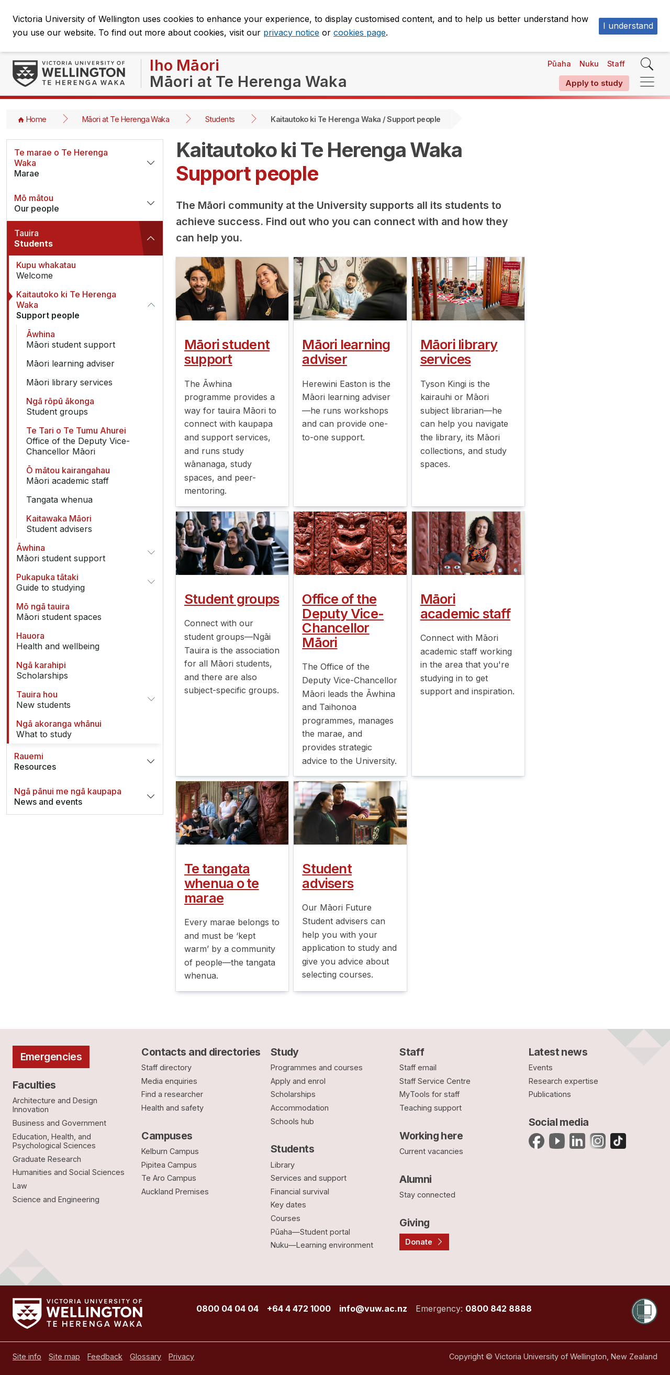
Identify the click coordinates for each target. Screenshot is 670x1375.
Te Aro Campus (168, 1177)
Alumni (415, 1179)
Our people (72, 203)
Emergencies (51, 1056)
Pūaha (559, 63)
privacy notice (291, 32)
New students (74, 699)
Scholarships (79, 670)
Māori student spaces (79, 611)
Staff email (418, 1067)
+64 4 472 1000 (299, 1308)
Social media (559, 1122)
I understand (628, 25)
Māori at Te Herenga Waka (125, 119)
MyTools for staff (429, 1094)
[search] (647, 65)
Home (36, 119)
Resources (72, 761)
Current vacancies (431, 1151)
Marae (72, 163)
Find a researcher (172, 1094)
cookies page (359, 32)
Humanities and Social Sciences (69, 1172)
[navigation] (647, 82)
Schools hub (292, 1121)
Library (283, 1164)
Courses (285, 1218)
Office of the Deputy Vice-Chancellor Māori (89, 441)
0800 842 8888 (498, 1308)
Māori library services (69, 382)
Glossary (145, 1356)
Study (285, 1052)
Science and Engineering (56, 1199)
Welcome (79, 270)
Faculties (34, 1085)
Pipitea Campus (169, 1164)
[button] (151, 162)
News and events (72, 796)
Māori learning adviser (70, 363)
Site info (27, 1356)
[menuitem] (27, 1356)
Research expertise (563, 1081)
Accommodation (300, 1107)
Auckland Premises (175, 1191)
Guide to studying (74, 582)
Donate (418, 1241)
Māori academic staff (89, 475)
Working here (431, 1135)
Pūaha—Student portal (310, 1231)
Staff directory (166, 1067)
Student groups (89, 406)
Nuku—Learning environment (322, 1244)
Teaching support (430, 1107)
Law (20, 1185)
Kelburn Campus (170, 1151)
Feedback (104, 1356)
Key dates (288, 1204)
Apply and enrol (298, 1081)
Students (220, 119)
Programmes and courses (317, 1067)
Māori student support (89, 339)
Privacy (181, 1356)
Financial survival (300, 1191)
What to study (79, 728)
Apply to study (594, 83)
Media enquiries (169, 1081)
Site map (64, 1356)
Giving (414, 1222)
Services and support (309, 1177)
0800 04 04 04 (227, 1308)
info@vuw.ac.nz (373, 1308)
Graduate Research (47, 1159)
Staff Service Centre (435, 1081)
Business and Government (59, 1122)
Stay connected (427, 1194)
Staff (616, 63)
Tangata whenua (59, 499)
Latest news (558, 1052)
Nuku (589, 63)
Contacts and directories (200, 1052)
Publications (550, 1094)
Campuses (166, 1135)
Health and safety (172, 1107)
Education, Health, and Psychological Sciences (54, 1141)
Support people (74, 304)
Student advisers (89, 523)
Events (541, 1067)
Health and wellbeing (79, 640)
